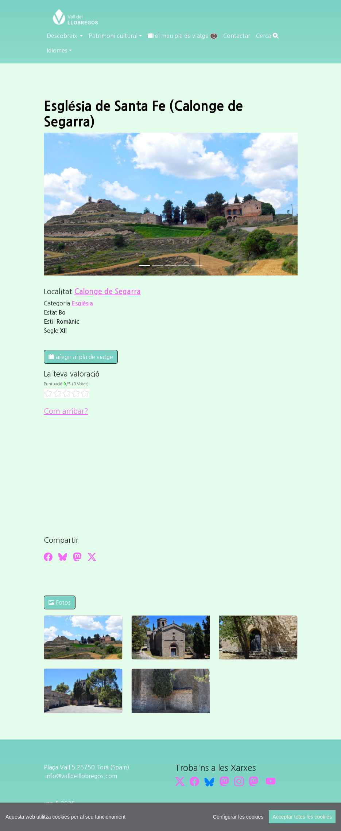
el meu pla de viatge (182, 36)
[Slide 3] (183, 265)
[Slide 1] (157, 265)
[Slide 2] (170, 265)
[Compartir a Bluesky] (62, 557)
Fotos (60, 602)
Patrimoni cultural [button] (113, 36)
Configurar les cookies (238, 817)
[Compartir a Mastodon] (77, 557)
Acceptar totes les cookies (302, 817)
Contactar (236, 36)
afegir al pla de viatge (81, 357)
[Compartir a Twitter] (92, 557)
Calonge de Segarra (107, 291)
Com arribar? (66, 411)
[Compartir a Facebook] (48, 557)
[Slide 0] (144, 265)
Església (82, 303)
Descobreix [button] (62, 36)
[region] (170, 817)
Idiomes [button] (57, 50)
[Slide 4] (196, 265)
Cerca (267, 36)
